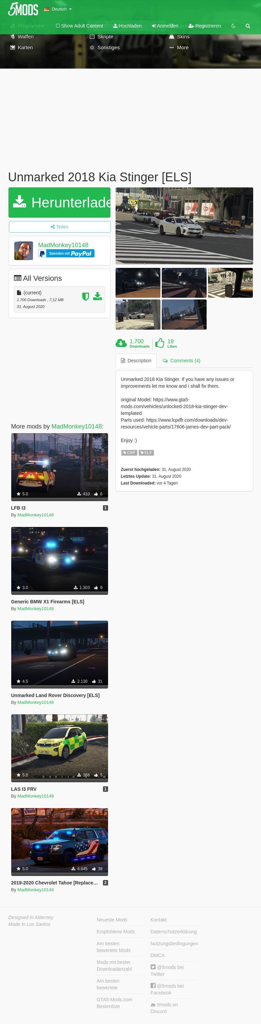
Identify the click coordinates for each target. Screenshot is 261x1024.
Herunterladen (61, 203)
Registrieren (205, 26)
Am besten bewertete (108, 984)
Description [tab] (136, 360)
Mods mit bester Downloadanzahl (114, 965)
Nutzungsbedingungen (174, 943)
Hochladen (127, 26)
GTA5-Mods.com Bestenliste (115, 1003)
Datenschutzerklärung (174, 931)
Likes (172, 346)
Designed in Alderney (31, 917)
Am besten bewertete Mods (114, 947)
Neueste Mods (112, 919)
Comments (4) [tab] (181, 360)
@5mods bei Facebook (167, 989)
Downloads (140, 346)
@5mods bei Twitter (167, 970)
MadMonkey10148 (63, 245)
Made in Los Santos (29, 924)
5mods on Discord (164, 1008)
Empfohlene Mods (116, 931)
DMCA (157, 955)
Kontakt (159, 919)
